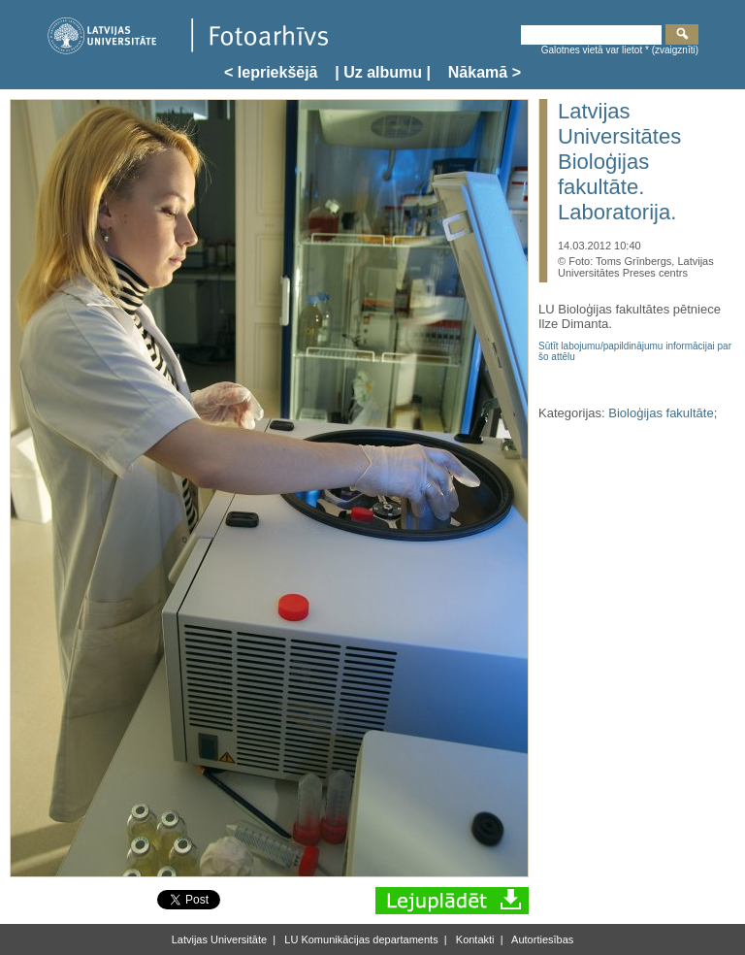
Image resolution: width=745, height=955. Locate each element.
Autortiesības (541, 939)
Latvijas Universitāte (219, 939)
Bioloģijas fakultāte (660, 413)
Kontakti (474, 939)
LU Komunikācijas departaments (359, 939)
